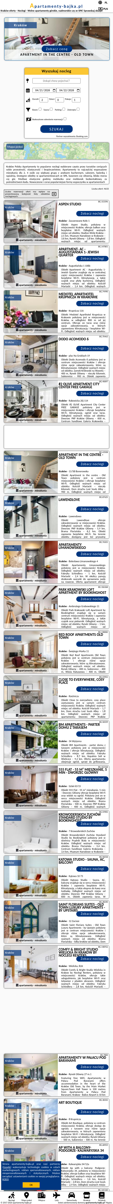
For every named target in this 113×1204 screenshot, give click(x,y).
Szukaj (56, 129)
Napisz (109, 1202)
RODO (5, 1179)
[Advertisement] (56, 1022)
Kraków (9, 207)
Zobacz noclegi (92, 213)
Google (7, 1167)
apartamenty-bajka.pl (56, 6)
